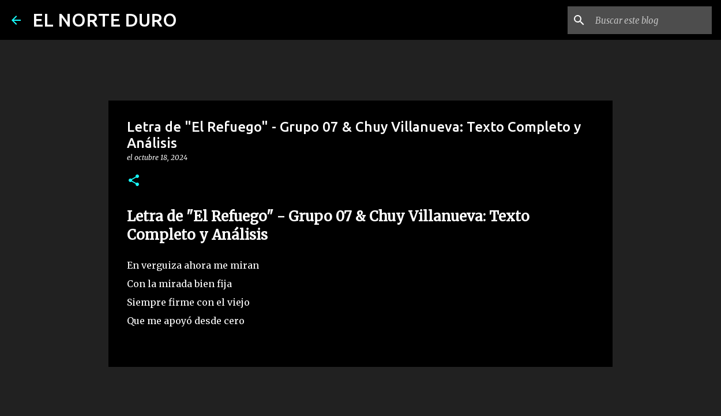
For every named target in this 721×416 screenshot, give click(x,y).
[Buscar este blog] (651, 20)
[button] (134, 181)
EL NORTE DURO (104, 19)
